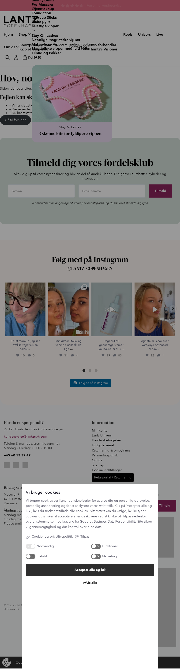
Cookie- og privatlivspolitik (49, 536)
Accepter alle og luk (90, 570)
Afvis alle (90, 583)
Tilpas (82, 536)
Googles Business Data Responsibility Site (111, 521)
